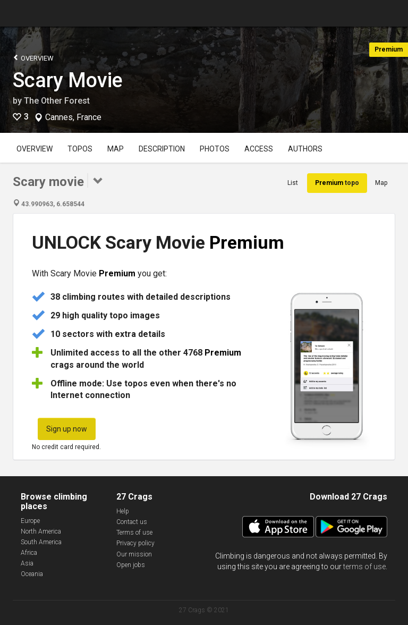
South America (41, 542)
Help (122, 511)
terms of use (364, 566)
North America (41, 531)
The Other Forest (57, 101)
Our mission (134, 554)
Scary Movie (68, 80)
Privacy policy (135, 543)
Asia (27, 563)
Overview (33, 57)
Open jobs (130, 565)
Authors (305, 149)
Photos (215, 149)
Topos (79, 149)
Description (162, 149)
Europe (30, 521)
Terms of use (134, 532)
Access (258, 149)
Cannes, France (73, 117)
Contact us (131, 522)
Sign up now (66, 429)
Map (115, 149)
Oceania (32, 574)
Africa (29, 552)
